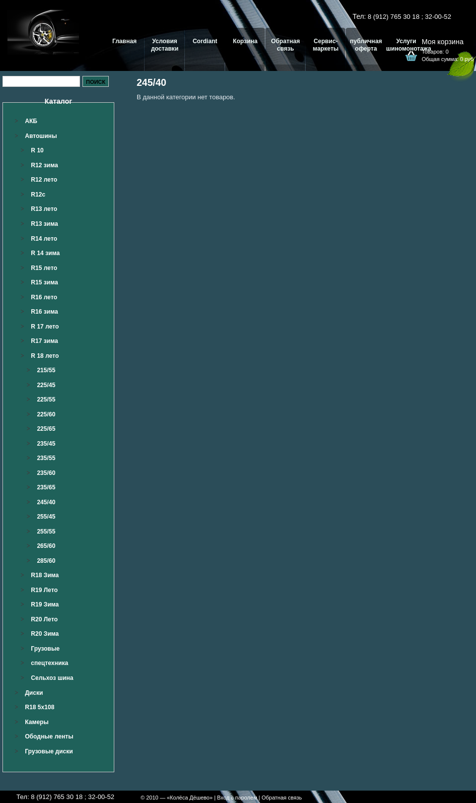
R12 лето (44, 179)
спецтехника (49, 663)
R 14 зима (45, 253)
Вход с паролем (237, 798)
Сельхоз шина (52, 677)
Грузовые (45, 648)
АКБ (31, 121)
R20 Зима (45, 633)
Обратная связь (281, 798)
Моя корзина (443, 42)
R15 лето (44, 268)
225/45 (46, 385)
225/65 (46, 428)
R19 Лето (44, 590)
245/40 (46, 502)
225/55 (46, 399)
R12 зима (44, 165)
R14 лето (44, 238)
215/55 (46, 370)
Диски (34, 692)
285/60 (46, 560)
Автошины (41, 136)
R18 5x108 (39, 707)
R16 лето (44, 297)
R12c (38, 194)
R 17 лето (45, 326)
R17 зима (44, 340)
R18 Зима (45, 575)
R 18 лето (45, 355)
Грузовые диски (49, 751)
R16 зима (44, 311)
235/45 (46, 443)
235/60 (46, 472)
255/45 (46, 516)
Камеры (37, 722)
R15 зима (44, 282)
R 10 (37, 150)
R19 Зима (45, 604)
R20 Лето (44, 619)
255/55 (46, 531)
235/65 (46, 487)
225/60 (46, 414)
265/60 (46, 545)
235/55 (46, 458)
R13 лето (44, 208)
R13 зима (44, 223)
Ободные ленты (49, 736)
